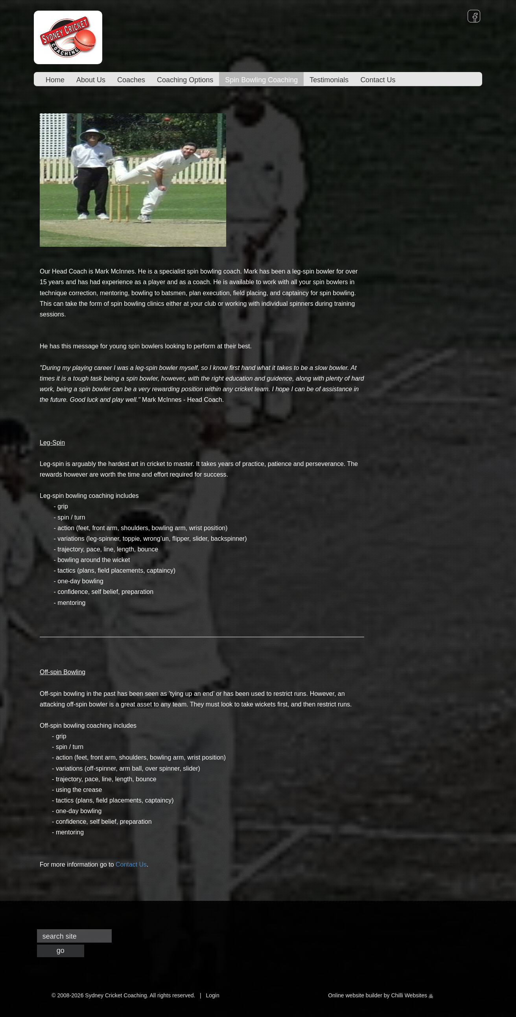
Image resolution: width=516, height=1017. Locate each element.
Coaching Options (185, 80)
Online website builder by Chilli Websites (380, 995)
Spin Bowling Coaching (261, 80)
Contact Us (377, 80)
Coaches (131, 80)
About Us (90, 80)
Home (55, 80)
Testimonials (329, 80)
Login (212, 995)
